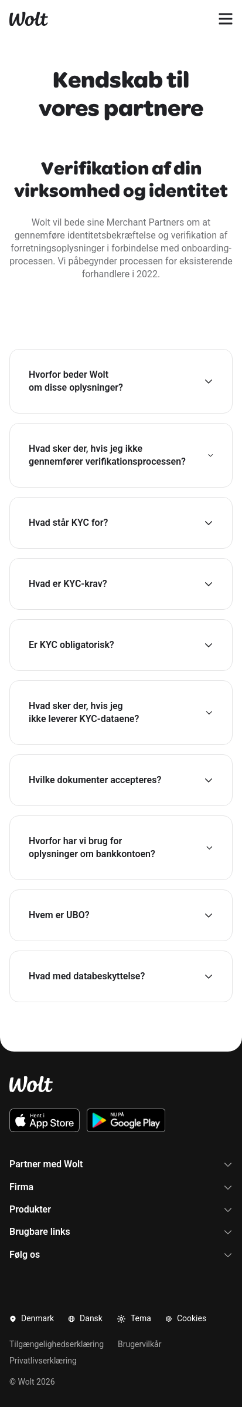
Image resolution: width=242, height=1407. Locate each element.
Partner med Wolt (121, 1164)
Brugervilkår (139, 1344)
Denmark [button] (31, 1318)
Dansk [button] (85, 1318)
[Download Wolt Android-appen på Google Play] (126, 1120)
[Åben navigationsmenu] (226, 19)
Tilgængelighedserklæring (56, 1344)
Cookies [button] (185, 1318)
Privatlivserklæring (43, 1360)
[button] (121, 381)
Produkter (121, 1209)
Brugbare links (121, 1231)
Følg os (121, 1254)
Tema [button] (134, 1319)
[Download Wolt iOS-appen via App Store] (44, 1120)
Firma (121, 1187)
